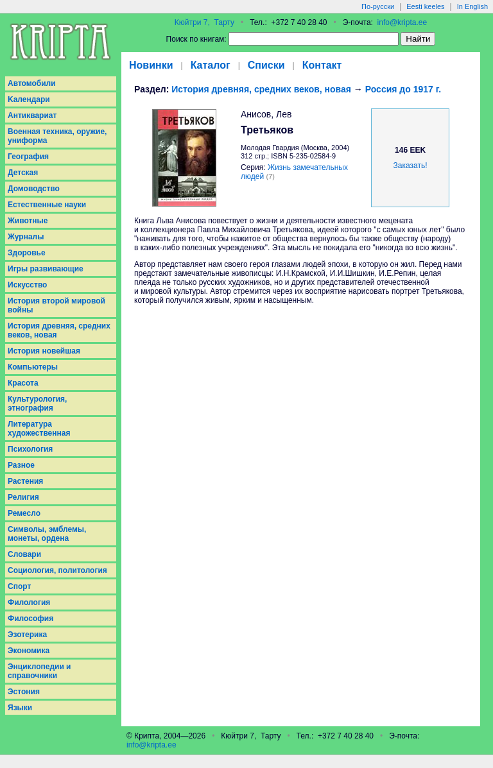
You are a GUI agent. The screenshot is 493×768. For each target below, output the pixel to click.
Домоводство (34, 188)
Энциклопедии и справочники (39, 671)
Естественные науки (47, 204)
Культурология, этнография (37, 404)
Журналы (26, 236)
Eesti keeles (425, 6)
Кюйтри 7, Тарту (204, 22)
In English (472, 6)
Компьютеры (33, 367)
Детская (23, 172)
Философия (30, 618)
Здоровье (27, 252)
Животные (28, 220)
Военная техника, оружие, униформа (57, 136)
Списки (266, 65)
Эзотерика (27, 634)
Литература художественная (39, 429)
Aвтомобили (32, 83)
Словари (24, 554)
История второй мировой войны (56, 305)
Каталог (210, 65)
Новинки (151, 65)
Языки (20, 707)
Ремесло (24, 513)
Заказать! (411, 165)
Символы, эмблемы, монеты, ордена (47, 534)
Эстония (24, 691)
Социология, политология (57, 570)
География (28, 156)
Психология (30, 449)
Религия (23, 497)
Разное (21, 465)
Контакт (322, 65)
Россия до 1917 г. (403, 89)
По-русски (377, 6)
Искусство (27, 284)
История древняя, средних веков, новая (59, 330)
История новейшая (44, 350)
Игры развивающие (45, 268)
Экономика (28, 650)
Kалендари (29, 99)
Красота (23, 383)
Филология (29, 602)
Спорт (19, 586)
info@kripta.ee (402, 22)
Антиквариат (32, 115)
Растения (25, 481)
